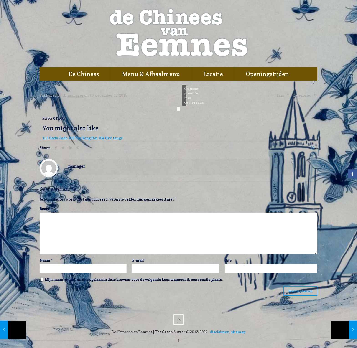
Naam (46, 260)
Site (228, 260)
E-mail (138, 260)
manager (76, 95)
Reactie (47, 208)
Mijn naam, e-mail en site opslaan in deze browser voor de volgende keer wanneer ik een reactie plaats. (133, 279)
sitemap (238, 332)
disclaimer (219, 332)
